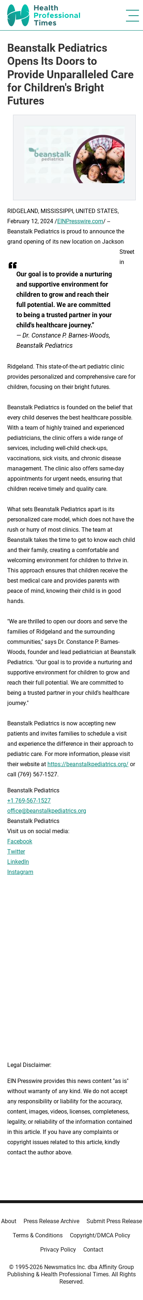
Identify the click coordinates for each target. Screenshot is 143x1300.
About (8, 1221)
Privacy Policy (58, 1249)
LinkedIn (18, 861)
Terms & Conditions (38, 1235)
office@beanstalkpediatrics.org (46, 810)
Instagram (20, 871)
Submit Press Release (114, 1221)
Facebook (19, 841)
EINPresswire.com (80, 221)
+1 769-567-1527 (29, 800)
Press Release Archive (51, 1221)
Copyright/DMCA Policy (100, 1235)
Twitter (16, 851)
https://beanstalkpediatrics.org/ (88, 764)
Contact (93, 1249)
